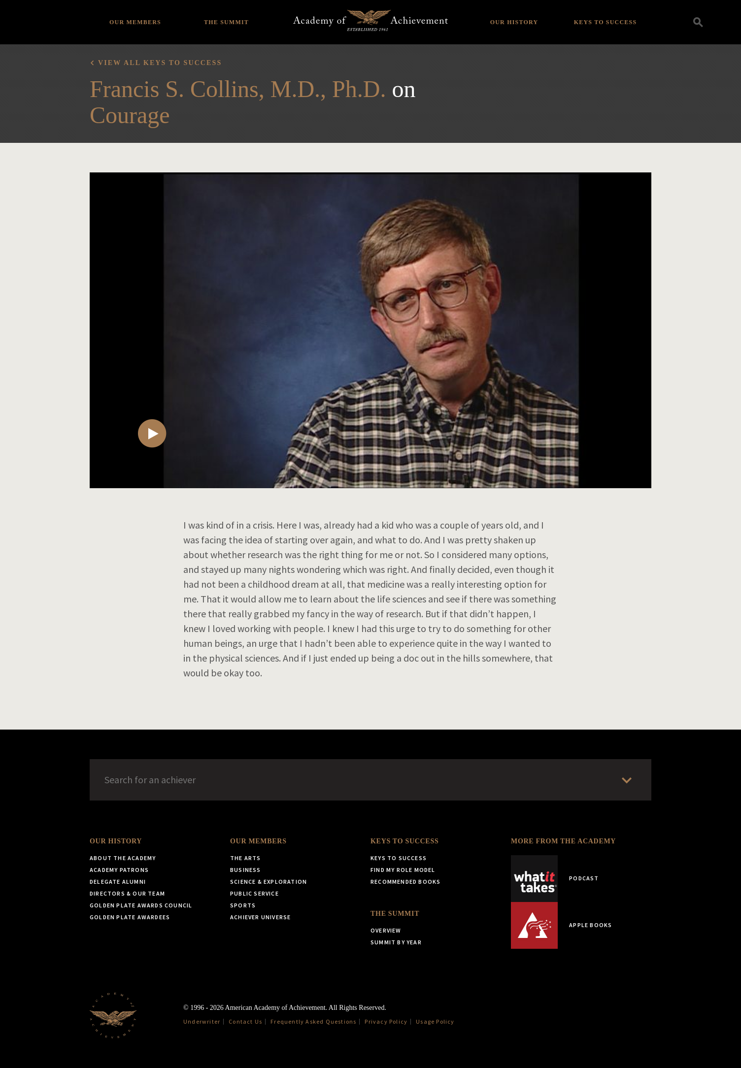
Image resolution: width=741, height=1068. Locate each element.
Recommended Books (405, 881)
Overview (386, 930)
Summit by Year (396, 942)
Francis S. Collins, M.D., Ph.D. (238, 89)
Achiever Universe (260, 917)
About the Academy (123, 858)
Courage (130, 115)
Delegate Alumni (118, 881)
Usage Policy (435, 1021)
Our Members (135, 22)
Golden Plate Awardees (130, 917)
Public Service (254, 893)
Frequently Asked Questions (313, 1021)
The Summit (226, 22)
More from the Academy (563, 841)
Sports (243, 905)
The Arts (245, 858)
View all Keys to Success (160, 63)
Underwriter (201, 1021)
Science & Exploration (268, 881)
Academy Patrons (119, 869)
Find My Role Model (403, 869)
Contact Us (245, 1021)
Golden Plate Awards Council (141, 905)
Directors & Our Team (127, 893)
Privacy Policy (386, 1021)
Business (245, 869)
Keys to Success (605, 22)
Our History (514, 22)
